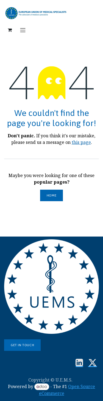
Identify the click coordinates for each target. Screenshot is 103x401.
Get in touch (22, 345)
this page (81, 142)
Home (51, 195)
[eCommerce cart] (9, 29)
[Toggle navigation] (22, 30)
